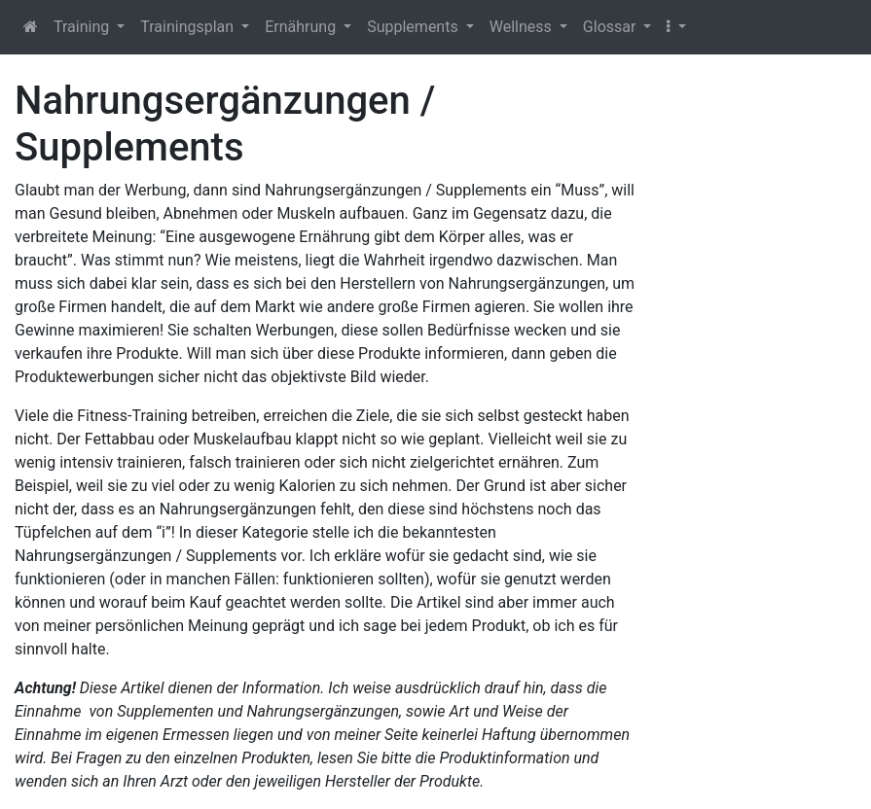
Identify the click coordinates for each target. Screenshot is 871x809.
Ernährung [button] (302, 27)
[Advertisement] (762, 369)
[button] (676, 27)
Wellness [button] (523, 27)
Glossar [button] (611, 27)
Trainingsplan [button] (188, 27)
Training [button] (83, 27)
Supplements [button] (414, 27)
